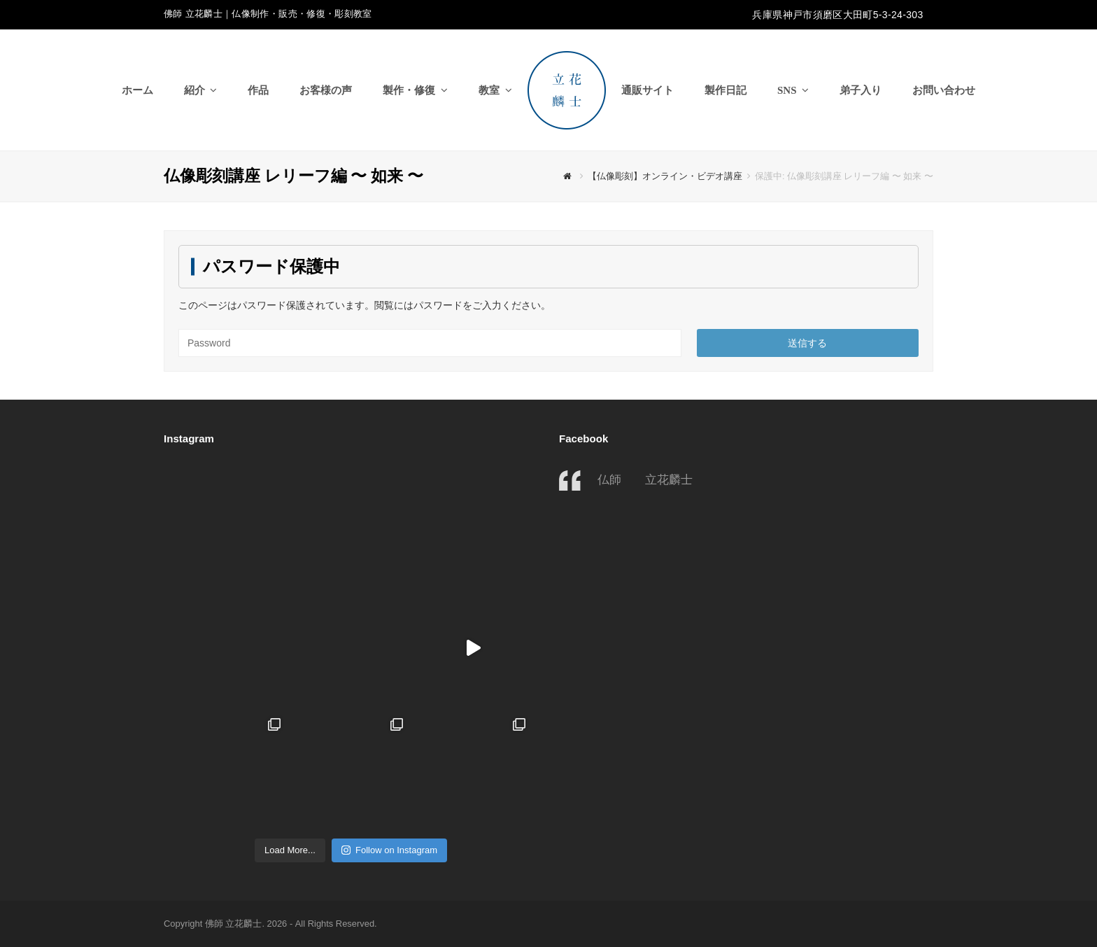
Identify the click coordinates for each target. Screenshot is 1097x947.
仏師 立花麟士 (645, 479)
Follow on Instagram (389, 850)
